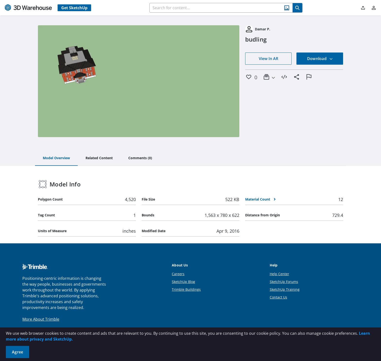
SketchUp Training (285, 289)
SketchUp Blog (183, 281)
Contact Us (278, 297)
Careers (178, 274)
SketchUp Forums (284, 281)
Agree (17, 352)
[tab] (56, 158)
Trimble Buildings (186, 289)
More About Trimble (40, 319)
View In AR (268, 58)
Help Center (279, 274)
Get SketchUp (74, 7)
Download (320, 58)
